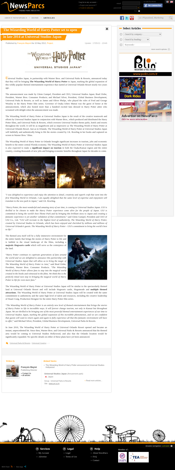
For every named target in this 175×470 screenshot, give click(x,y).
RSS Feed (7, 467)
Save (136, 11)
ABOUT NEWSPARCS (15, 17)
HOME (35, 17)
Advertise (42, 456)
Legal (68, 453)
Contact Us (26, 373)
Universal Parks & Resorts (20, 343)
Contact (96, 460)
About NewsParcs (100, 453)
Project (50, 43)
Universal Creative (39, 343)
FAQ (95, 456)
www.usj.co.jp (54, 384)
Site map (21, 467)
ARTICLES (49, 17)
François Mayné (24, 43)
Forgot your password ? (88, 5)
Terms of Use (71, 456)
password (117, 8)
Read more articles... (94, 381)
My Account (43, 453)
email (119, 3)
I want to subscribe (86, 8)
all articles (26, 375)
